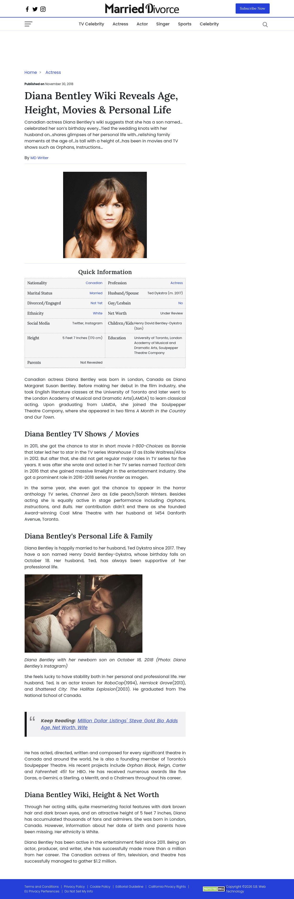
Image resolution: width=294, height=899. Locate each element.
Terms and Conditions (42, 886)
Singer (163, 24)
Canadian (94, 283)
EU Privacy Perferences (42, 891)
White (97, 313)
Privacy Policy (74, 886)
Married (96, 293)
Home (31, 72)
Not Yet (96, 303)
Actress (120, 24)
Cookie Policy (100, 886)
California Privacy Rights (167, 886)
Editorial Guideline (129, 886)
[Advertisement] (66, 41)
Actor (142, 24)
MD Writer (40, 157)
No (180, 303)
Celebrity (209, 24)
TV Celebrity (91, 24)
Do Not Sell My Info (79, 891)
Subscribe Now (252, 8)
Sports (184, 24)
